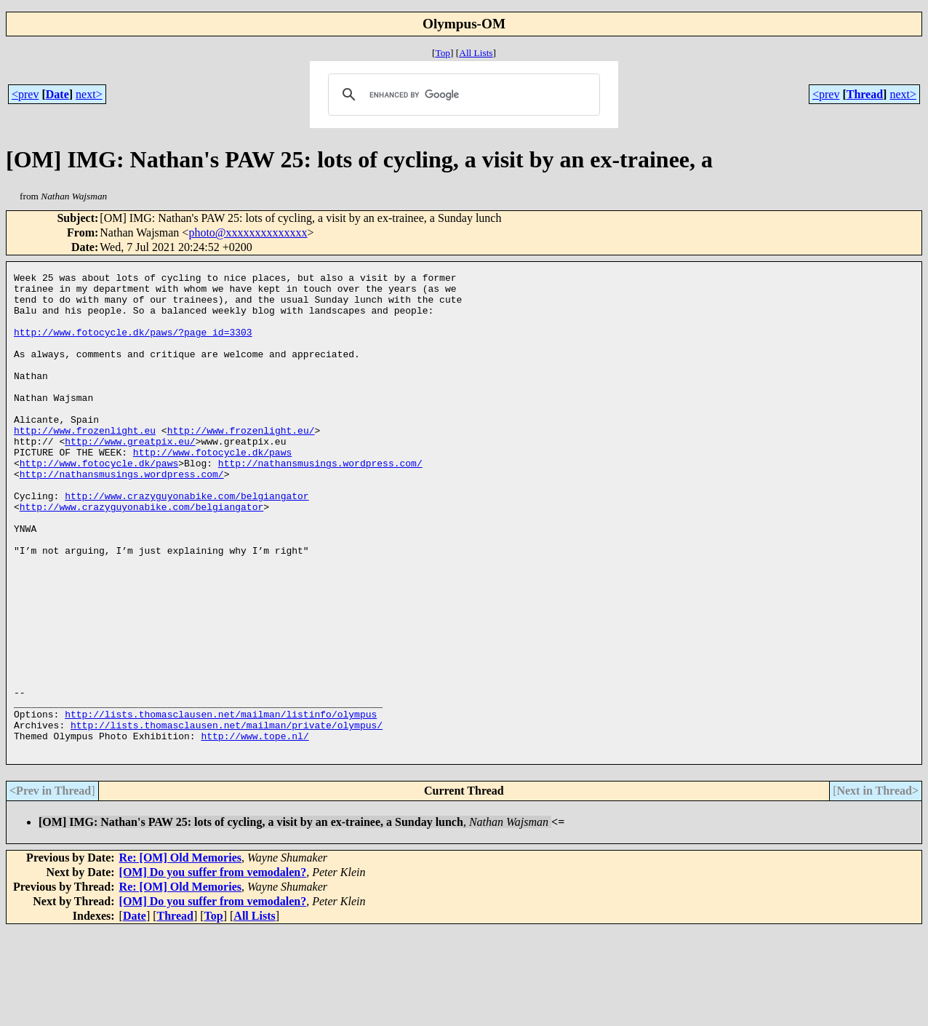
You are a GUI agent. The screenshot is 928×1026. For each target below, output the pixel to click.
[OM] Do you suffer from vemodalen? (213, 968)
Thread (865, 94)
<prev (25, 94)
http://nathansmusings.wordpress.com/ (320, 502)
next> (89, 94)
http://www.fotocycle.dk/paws (212, 489)
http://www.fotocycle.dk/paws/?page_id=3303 (133, 344)
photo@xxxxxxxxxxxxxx (247, 232)
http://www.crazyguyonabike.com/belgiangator (186, 541)
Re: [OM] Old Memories (180, 953)
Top (442, 52)
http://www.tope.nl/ (254, 829)
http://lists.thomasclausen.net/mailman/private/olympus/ (227, 816)
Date (57, 94)
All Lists (475, 52)
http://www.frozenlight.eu (85, 462)
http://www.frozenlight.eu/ (241, 462)
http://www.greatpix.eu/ (130, 475)
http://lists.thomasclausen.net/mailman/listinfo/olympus (221, 803)
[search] (461, 94)
